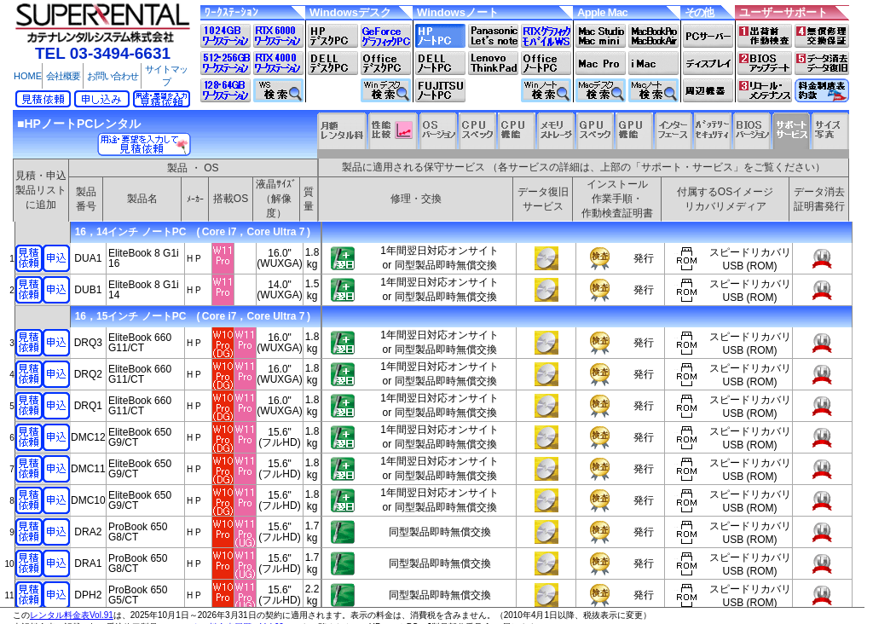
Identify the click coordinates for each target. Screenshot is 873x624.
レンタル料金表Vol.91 (71, 615)
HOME (28, 76)
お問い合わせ (112, 76)
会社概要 (63, 76)
